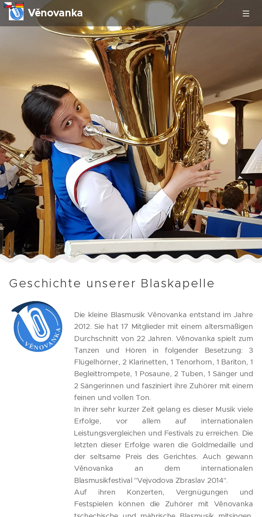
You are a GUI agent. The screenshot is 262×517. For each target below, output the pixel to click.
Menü (246, 13)
